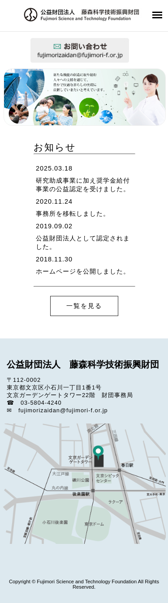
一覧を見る (84, 305)
